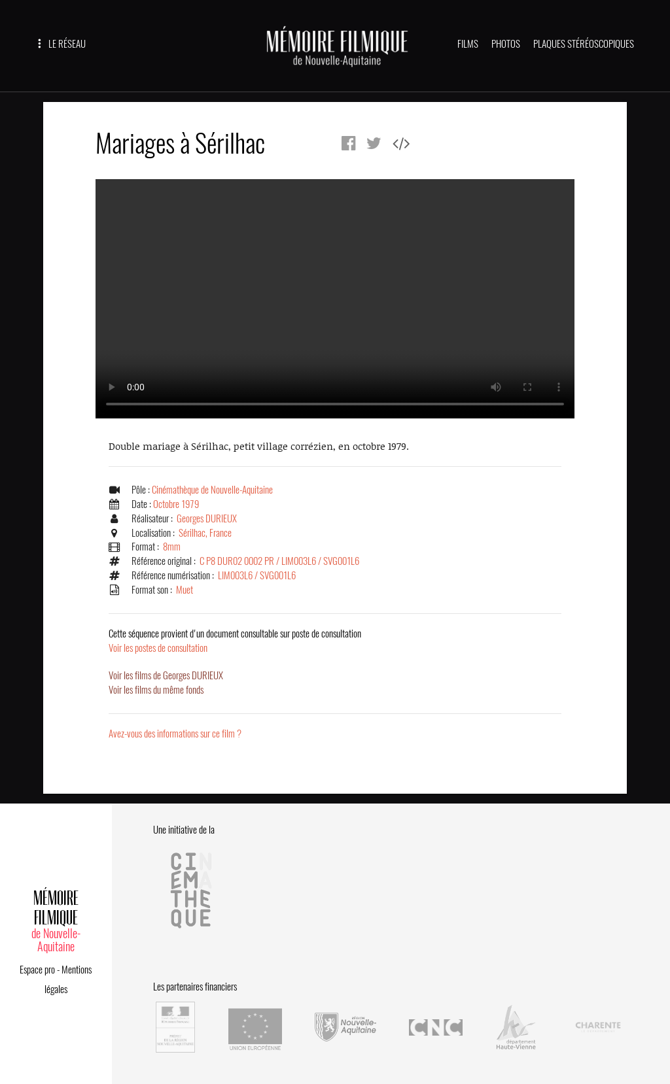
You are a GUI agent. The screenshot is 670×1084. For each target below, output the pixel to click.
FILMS (467, 43)
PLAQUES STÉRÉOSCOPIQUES (583, 43)
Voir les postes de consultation (235, 640)
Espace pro (37, 969)
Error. (335, 298)
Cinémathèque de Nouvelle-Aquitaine (212, 489)
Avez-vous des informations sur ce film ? (175, 733)
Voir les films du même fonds (156, 689)
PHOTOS (505, 43)
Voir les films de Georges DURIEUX (166, 675)
